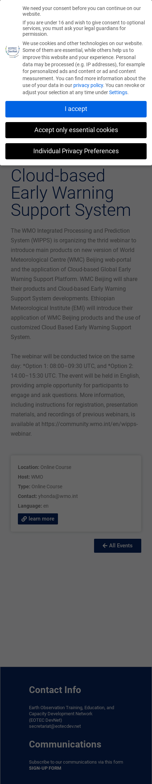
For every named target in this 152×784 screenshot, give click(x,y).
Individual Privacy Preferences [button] (76, 149)
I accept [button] (76, 107)
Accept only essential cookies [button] (76, 128)
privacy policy (88, 84)
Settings (118, 90)
